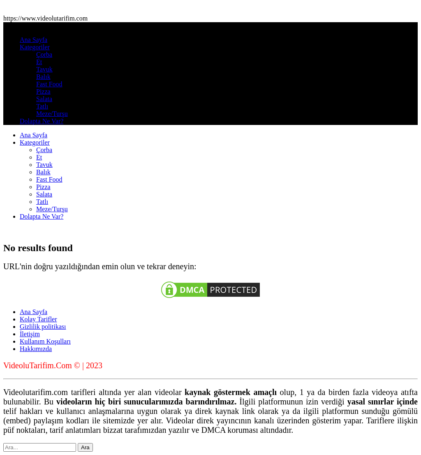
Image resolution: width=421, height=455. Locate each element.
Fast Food (49, 84)
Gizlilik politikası (43, 326)
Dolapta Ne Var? (41, 121)
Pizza (43, 91)
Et (39, 61)
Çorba (44, 54)
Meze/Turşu (52, 113)
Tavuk (44, 69)
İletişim (30, 333)
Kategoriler (35, 47)
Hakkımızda (36, 348)
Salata (44, 98)
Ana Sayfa (33, 39)
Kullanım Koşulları (45, 341)
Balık (43, 76)
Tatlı (42, 106)
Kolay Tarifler (38, 319)
